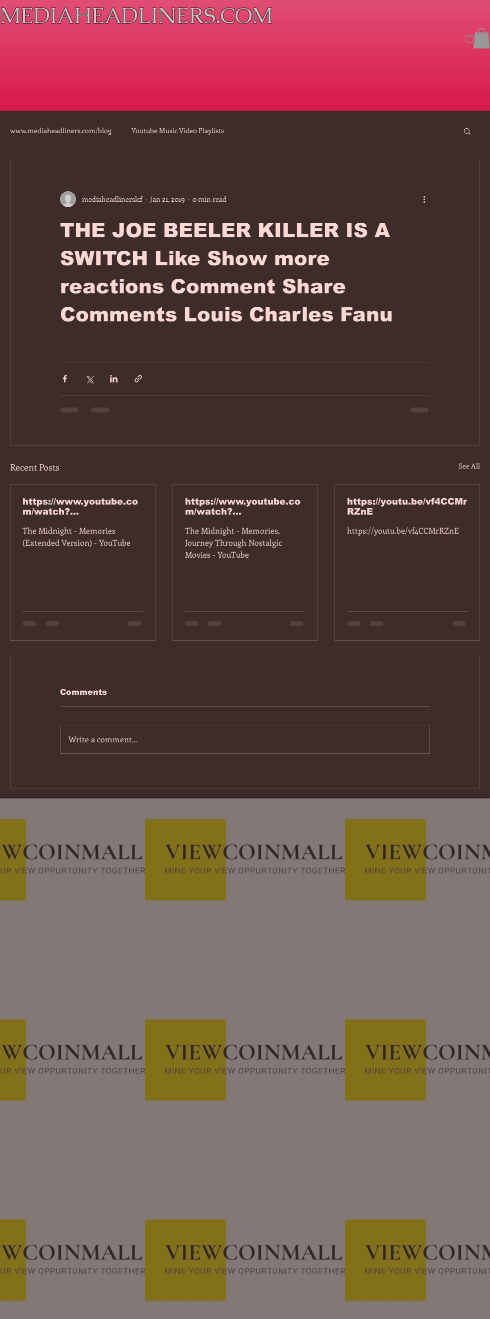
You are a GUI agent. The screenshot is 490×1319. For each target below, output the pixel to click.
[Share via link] (138, 378)
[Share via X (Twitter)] (89, 378)
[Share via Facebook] (65, 378)
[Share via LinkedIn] (113, 378)
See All (469, 466)
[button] (481, 38)
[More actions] (424, 199)
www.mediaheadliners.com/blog (61, 130)
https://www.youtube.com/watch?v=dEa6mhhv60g (242, 507)
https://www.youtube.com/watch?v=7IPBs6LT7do (80, 507)
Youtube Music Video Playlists (178, 130)
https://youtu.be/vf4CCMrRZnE (407, 507)
